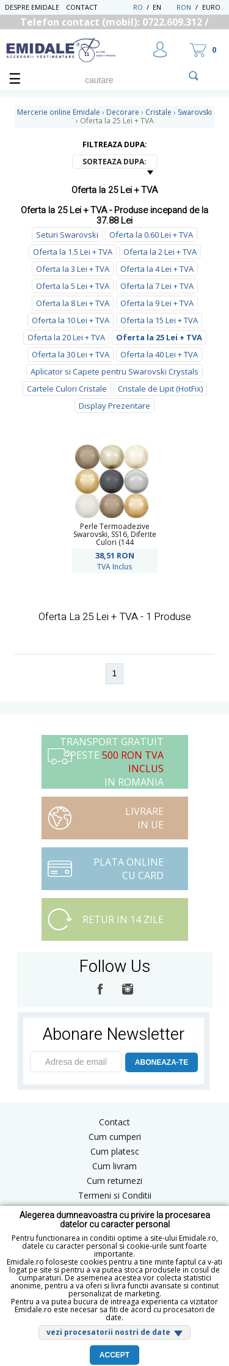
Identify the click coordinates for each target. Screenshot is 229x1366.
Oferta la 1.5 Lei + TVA (72, 251)
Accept (114, 1355)
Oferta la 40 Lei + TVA (159, 354)
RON (183, 7)
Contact (82, 7)
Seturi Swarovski (67, 234)
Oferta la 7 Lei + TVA (157, 285)
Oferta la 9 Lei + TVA (157, 303)
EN (163, 7)
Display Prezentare (114, 405)
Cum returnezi (114, 1180)
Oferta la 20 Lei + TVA (66, 337)
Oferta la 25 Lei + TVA (159, 337)
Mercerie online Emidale (58, 112)
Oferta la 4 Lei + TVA (157, 268)
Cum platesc (114, 1151)
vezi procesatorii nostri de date (108, 1332)
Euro (211, 7)
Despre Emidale (32, 7)
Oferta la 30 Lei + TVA (70, 354)
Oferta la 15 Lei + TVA (159, 320)
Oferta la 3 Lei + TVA (72, 268)
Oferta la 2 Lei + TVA (160, 251)
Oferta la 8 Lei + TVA (72, 303)
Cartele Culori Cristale (67, 388)
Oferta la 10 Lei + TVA (70, 320)
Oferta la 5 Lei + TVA (72, 285)
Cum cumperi (115, 1136)
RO (138, 7)
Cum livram (114, 1166)
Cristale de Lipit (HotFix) (160, 388)
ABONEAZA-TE (161, 1062)
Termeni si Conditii (114, 1195)
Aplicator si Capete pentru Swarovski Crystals (114, 371)
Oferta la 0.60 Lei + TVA (151, 234)
